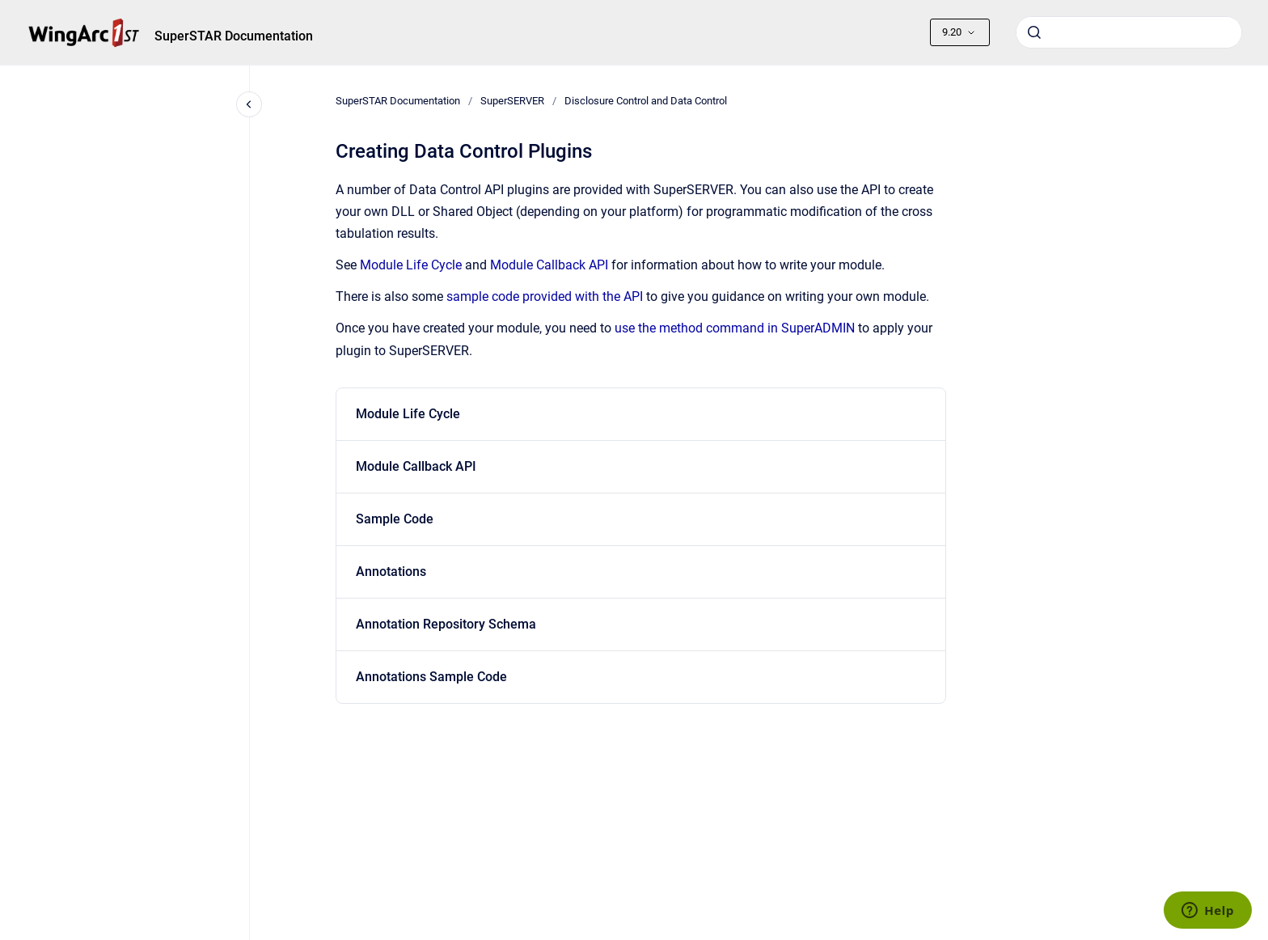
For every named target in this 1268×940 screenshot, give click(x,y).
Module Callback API (549, 265)
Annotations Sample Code (431, 676)
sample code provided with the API (544, 296)
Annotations (391, 571)
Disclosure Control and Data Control (645, 101)
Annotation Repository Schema (446, 624)
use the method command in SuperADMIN (735, 328)
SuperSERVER (512, 101)
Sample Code (394, 519)
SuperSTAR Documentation (233, 36)
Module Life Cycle (411, 265)
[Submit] (1034, 32)
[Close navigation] (249, 104)
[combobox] (1129, 32)
